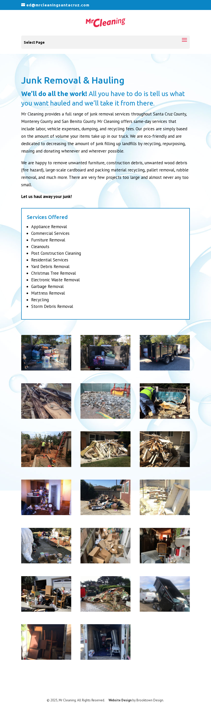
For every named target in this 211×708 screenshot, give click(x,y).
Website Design (120, 700)
